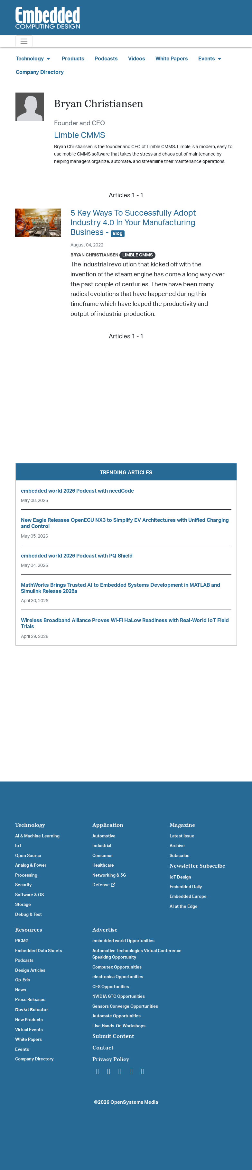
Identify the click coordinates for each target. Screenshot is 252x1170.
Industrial (101, 846)
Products (73, 58)
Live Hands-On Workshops (118, 1026)
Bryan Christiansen (94, 255)
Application (107, 825)
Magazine (182, 825)
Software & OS (29, 895)
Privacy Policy (110, 1059)
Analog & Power (30, 865)
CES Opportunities (110, 987)
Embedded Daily (186, 887)
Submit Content (113, 1036)
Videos (136, 58)
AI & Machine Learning (37, 836)
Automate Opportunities (116, 1016)
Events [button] (210, 58)
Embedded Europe (188, 896)
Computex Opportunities (117, 967)
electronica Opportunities (117, 977)
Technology (30, 825)
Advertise (104, 929)
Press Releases (30, 1000)
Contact (103, 1047)
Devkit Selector (31, 1010)
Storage (23, 905)
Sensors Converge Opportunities (125, 1006)
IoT (18, 846)
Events (22, 1049)
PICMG (21, 941)
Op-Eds (22, 980)
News (20, 990)
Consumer (102, 856)
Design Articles (30, 970)
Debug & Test (28, 914)
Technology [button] (33, 58)
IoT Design (180, 877)
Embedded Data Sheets (38, 951)
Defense (104, 885)
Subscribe (180, 856)
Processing (26, 875)
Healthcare (103, 865)
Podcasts (106, 58)
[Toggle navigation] (24, 41)
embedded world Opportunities (123, 941)
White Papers (171, 58)
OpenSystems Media (134, 1102)
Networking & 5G (109, 875)
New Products (29, 1020)
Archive (177, 846)
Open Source (28, 856)
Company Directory (40, 72)
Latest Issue (182, 836)
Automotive (104, 836)
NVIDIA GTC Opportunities (118, 996)
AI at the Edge (184, 906)
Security (23, 885)
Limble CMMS (79, 135)
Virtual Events (29, 1030)
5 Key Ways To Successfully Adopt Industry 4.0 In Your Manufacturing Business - (133, 223)
